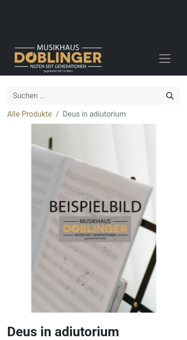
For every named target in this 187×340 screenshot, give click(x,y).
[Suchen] (170, 96)
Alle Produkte (29, 114)
